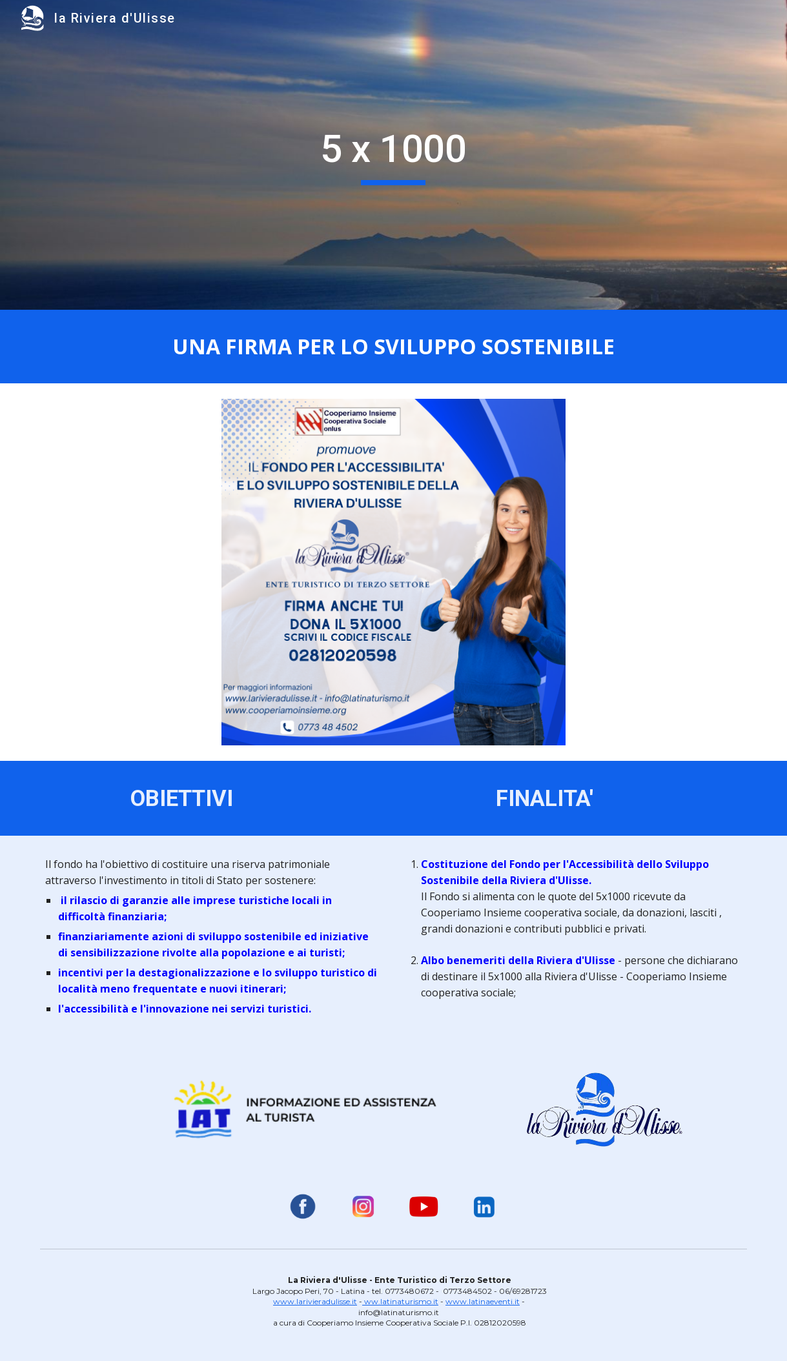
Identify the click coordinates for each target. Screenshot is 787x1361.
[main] (393, 154)
